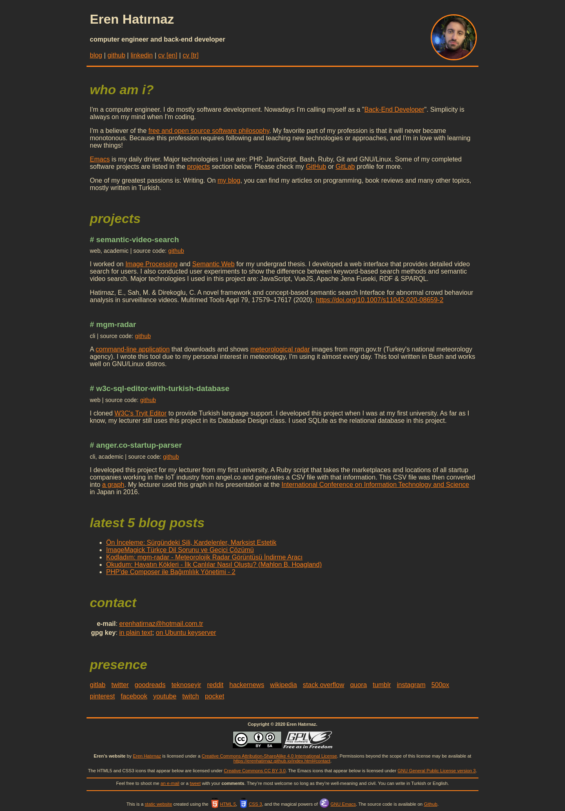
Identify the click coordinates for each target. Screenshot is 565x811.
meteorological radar (280, 349)
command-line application (132, 349)
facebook (134, 696)
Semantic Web (213, 264)
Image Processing (151, 264)
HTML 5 (223, 804)
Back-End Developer (395, 109)
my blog (229, 180)
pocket (214, 696)
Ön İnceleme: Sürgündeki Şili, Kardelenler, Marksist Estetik (191, 542)
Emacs (100, 159)
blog (96, 55)
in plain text (135, 632)
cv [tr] (190, 55)
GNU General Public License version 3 (437, 770)
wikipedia (283, 684)
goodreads (150, 684)
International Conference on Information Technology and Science (375, 484)
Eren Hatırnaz (147, 756)
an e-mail (169, 783)
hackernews (246, 684)
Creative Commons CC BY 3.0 (255, 770)
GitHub (316, 166)
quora (358, 684)
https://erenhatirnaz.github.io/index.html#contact (282, 760)
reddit (215, 684)
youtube (164, 696)
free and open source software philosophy (209, 130)
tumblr (382, 684)
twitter (120, 684)
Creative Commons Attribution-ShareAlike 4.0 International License (269, 756)
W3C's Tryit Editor (140, 413)
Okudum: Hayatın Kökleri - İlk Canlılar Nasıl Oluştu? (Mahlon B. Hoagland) (214, 564)
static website (158, 804)
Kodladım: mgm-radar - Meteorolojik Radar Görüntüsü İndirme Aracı (204, 557)
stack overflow (323, 684)
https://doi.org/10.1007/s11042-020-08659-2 (379, 299)
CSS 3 (250, 804)
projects (198, 166)
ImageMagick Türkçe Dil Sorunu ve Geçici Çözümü (180, 549)
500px (440, 684)
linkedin (142, 55)
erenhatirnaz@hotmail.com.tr (161, 623)
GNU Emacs (337, 804)
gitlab (97, 684)
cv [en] (167, 55)
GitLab (345, 166)
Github (430, 804)
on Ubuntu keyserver (186, 632)
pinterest (102, 696)
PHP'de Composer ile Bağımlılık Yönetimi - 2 (171, 571)
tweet (195, 783)
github (116, 55)
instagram (411, 684)
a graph (113, 484)
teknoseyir (186, 684)
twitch (190, 696)
